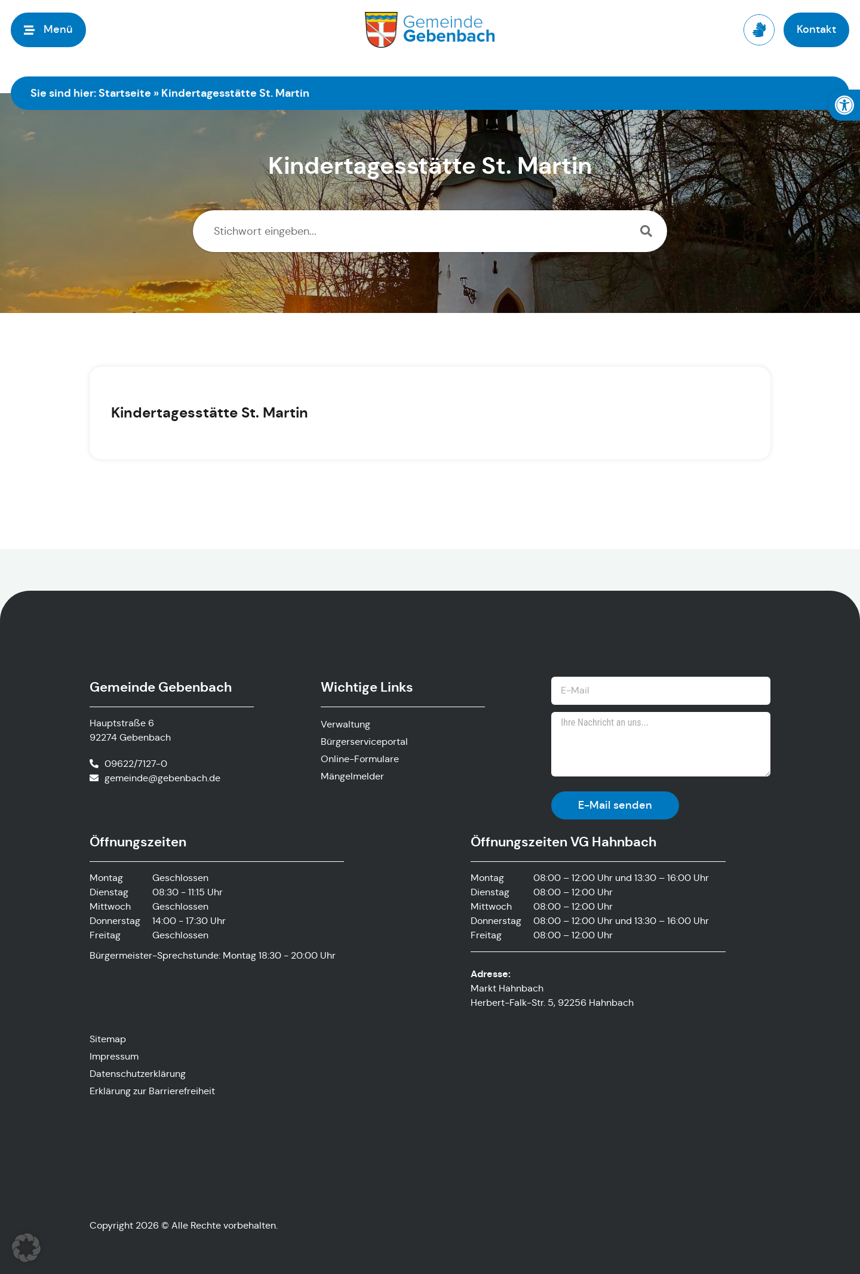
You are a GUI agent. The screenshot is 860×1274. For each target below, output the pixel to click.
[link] (844, 105)
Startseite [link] (125, 93)
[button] (26, 1247)
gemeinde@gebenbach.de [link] (162, 778)
